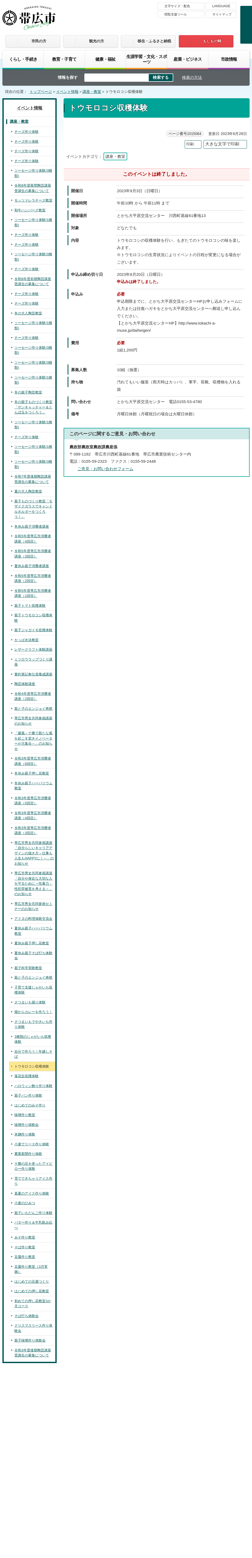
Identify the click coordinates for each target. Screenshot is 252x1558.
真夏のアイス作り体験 (31, 1193)
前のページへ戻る (186, 1374)
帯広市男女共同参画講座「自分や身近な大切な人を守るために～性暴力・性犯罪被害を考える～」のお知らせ (33, 883)
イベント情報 (67, 92)
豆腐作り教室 (24, 1257)
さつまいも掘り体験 (30, 1002)
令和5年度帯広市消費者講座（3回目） (32, 553)
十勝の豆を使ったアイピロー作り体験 (33, 1166)
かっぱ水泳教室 (26, 640)
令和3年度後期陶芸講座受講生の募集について (32, 1353)
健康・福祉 (105, 59)
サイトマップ (222, 14)
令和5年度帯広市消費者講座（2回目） (32, 578)
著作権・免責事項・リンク (119, 1478)
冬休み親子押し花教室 (31, 773)
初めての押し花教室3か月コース (32, 1303)
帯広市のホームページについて (55, 1478)
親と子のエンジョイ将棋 (33, 709)
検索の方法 (192, 77)
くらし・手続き (23, 59)
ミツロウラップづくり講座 (33, 662)
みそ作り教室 (24, 1237)
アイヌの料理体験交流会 (33, 919)
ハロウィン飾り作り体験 (33, 1086)
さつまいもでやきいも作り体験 (33, 1024)
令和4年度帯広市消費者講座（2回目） (32, 696)
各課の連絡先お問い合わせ (210, 1512)
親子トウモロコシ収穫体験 (33, 617)
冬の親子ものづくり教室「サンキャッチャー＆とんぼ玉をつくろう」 (33, 407)
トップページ (41, 92)
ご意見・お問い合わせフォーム (105, 468)
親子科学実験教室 (28, 968)
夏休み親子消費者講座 (31, 566)
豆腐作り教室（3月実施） (30, 1269)
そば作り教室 (24, 1247)
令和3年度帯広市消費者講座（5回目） (32, 800)
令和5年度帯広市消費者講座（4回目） (32, 538)
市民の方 (38, 41)
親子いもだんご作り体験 (33, 1213)
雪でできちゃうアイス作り (33, 1181)
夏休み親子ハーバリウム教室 (33, 931)
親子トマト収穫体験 (30, 606)
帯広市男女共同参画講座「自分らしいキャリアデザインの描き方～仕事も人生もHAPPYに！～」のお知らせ (34, 853)
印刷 (190, 144)
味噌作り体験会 (26, 1125)
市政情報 (229, 59)
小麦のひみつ (24, 1203)
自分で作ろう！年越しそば (33, 1054)
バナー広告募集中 (126, 1410)
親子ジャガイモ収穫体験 (33, 630)
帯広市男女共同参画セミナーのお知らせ (33, 906)
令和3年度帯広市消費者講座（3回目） (32, 830)
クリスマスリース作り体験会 (33, 1328)
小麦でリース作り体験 (31, 1144)
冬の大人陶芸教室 (28, 313)
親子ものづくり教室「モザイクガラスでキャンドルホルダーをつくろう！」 (33, 509)
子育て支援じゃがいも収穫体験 (33, 990)
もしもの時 (212, 41)
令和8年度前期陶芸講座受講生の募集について (32, 281)
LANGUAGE (221, 6)
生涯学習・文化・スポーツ (146, 59)
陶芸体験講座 (24, 684)
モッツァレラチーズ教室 (33, 200)
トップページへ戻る (228, 1374)
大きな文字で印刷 (222, 144)
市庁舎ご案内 (52, 1518)
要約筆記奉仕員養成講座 (33, 674)
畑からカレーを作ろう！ (33, 1012)
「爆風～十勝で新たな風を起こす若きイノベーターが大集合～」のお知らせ (33, 741)
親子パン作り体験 (28, 1095)
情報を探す (68, 77)
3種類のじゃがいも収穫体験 (32, 1039)
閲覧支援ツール (175, 14)
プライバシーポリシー (175, 1478)
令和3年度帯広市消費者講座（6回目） (32, 761)
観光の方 (96, 41)
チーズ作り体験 (26, 132)
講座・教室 (91, 92)
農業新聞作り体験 (28, 1154)
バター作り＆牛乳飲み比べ (33, 1225)
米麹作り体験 (24, 1134)
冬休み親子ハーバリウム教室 (33, 785)
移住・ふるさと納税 (154, 41)
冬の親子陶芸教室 (28, 392)
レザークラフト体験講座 (33, 649)
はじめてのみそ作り (30, 1105)
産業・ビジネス (187, 59)
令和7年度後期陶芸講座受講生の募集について (32, 479)
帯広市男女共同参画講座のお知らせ (33, 720)
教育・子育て (64, 59)
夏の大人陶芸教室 (28, 491)
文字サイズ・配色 (177, 6)
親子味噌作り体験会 (30, 1340)
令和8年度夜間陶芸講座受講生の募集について (32, 188)
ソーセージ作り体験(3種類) (33, 173)
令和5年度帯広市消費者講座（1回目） (32, 593)
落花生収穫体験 (26, 1076)
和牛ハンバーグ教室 (30, 210)
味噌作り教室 (24, 1115)
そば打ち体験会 (26, 1316)
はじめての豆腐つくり (31, 1282)
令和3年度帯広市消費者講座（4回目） (32, 815)
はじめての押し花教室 (31, 1291)
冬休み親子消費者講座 (31, 526)
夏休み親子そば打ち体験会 (33, 955)
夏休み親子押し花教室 (31, 943)
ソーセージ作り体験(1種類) (33, 222)
